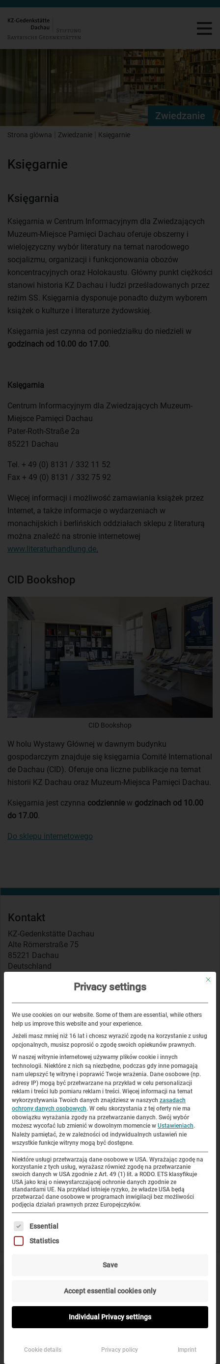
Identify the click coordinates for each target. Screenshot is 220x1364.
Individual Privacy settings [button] (110, 1317)
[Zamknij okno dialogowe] (208, 979)
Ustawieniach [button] (175, 1125)
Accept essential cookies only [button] (110, 1291)
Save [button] (110, 1265)
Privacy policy (119, 1349)
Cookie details (42, 1349)
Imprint (187, 1349)
